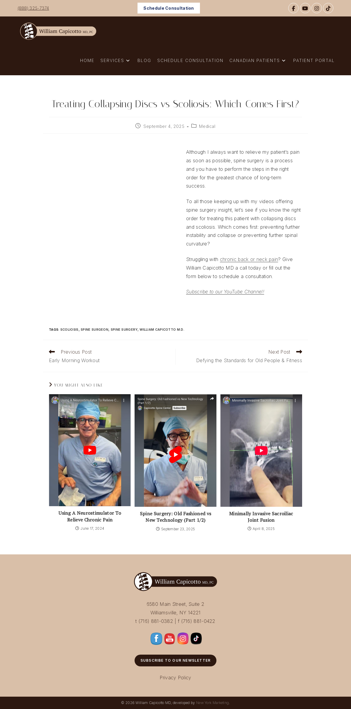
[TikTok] (328, 8)
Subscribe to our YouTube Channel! (225, 292)
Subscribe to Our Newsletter (175, 660)
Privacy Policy (175, 677)
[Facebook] (293, 8)
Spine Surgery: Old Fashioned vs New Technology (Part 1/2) (175, 516)
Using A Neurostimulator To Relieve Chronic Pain (90, 516)
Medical (207, 126)
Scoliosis (69, 329)
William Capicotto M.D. (162, 329)
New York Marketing (212, 702)
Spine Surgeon (94, 329)
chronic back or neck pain (249, 259)
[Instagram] (317, 8)
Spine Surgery (124, 329)
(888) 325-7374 (33, 8)
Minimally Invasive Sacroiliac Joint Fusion (261, 516)
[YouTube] (305, 8)
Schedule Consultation (168, 8)
